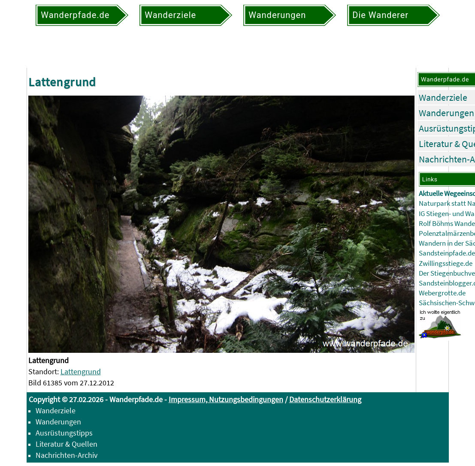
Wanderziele (443, 97)
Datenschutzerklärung (325, 399)
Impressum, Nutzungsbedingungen (226, 399)
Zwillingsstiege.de (445, 263)
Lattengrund (81, 371)
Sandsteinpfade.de (447, 253)
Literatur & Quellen (66, 444)
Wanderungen (446, 113)
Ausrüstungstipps (64, 433)
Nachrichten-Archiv (66, 455)
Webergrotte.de (442, 293)
